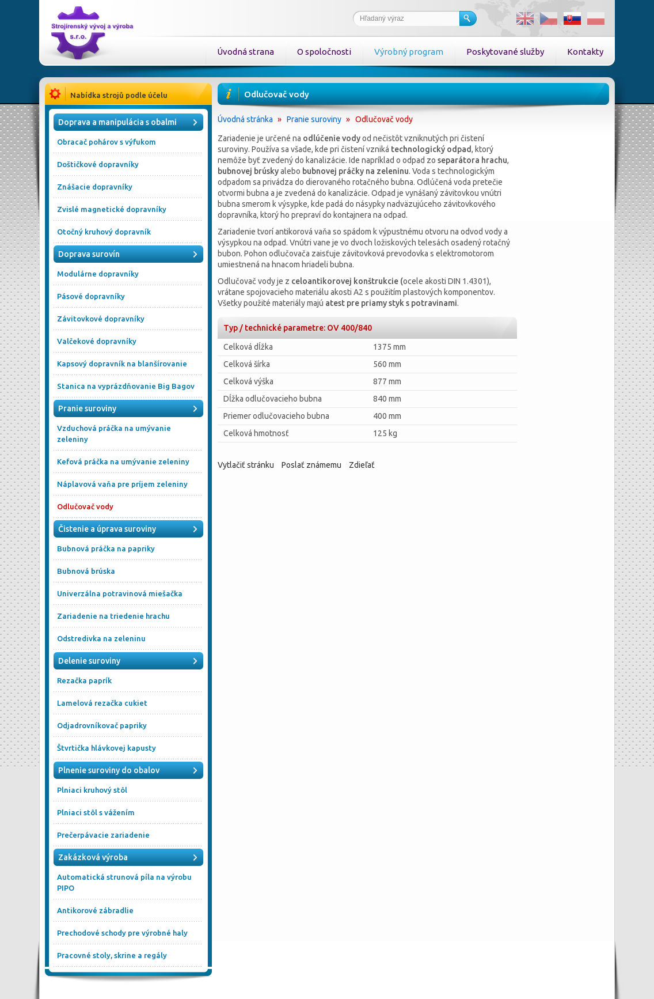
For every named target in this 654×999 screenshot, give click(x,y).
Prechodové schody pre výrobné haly (122, 933)
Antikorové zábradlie (95, 910)
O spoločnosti (324, 51)
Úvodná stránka (245, 119)
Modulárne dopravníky (98, 274)
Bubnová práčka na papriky (106, 548)
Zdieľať (362, 465)
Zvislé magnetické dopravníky (111, 209)
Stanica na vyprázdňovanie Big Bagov (126, 386)
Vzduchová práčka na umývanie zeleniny (114, 433)
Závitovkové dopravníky (101, 319)
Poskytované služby (505, 51)
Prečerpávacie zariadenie (103, 835)
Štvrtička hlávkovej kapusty (106, 748)
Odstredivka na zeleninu (101, 638)
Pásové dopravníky (91, 296)
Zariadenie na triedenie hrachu (113, 616)
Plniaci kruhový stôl (92, 790)
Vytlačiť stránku (246, 465)
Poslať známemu (311, 465)
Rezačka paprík (84, 680)
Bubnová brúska (86, 571)
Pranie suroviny (314, 119)
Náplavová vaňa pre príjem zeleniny (122, 484)
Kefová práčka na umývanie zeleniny (123, 461)
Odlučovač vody (85, 506)
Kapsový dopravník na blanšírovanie (122, 364)
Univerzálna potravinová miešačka (119, 593)
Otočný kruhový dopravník (104, 232)
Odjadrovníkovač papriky (102, 725)
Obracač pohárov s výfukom (106, 142)
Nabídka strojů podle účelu (119, 95)
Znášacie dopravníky (94, 187)
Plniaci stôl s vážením (96, 812)
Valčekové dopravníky (96, 341)
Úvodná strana (245, 51)
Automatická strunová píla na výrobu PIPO (124, 882)
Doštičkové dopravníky (98, 164)
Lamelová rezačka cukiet (102, 703)
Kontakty (585, 51)
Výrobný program (408, 51)
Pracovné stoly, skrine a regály (112, 955)
